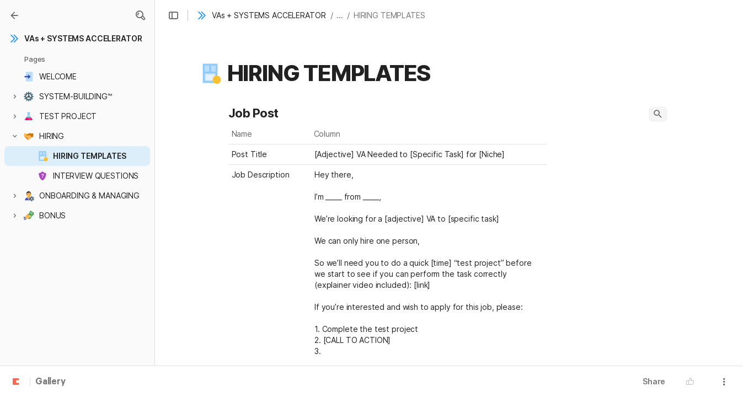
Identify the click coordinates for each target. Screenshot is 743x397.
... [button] (339, 15)
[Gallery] (14, 15)
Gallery (50, 382)
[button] (140, 15)
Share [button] (654, 381)
